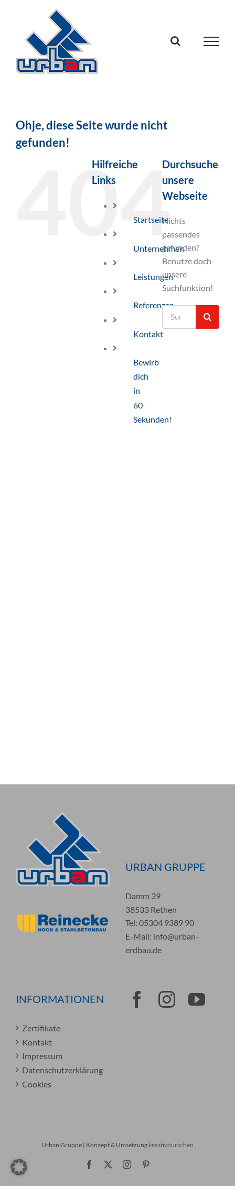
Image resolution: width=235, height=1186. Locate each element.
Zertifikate (41, 1028)
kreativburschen (171, 1145)
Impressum (42, 1056)
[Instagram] (166, 999)
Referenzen (153, 305)
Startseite (150, 219)
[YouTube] (196, 999)
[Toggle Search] (175, 41)
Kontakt (148, 334)
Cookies (36, 1084)
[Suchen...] (179, 317)
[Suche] (207, 317)
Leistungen (153, 277)
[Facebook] (137, 999)
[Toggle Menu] (211, 41)
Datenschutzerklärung (62, 1070)
